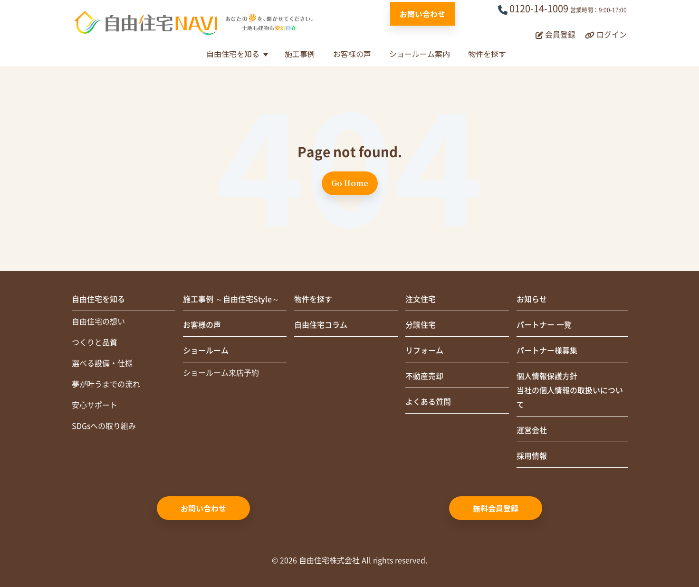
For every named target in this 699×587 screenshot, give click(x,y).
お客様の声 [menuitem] (202, 325)
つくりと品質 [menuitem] (94, 342)
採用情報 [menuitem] (532, 456)
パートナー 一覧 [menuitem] (544, 325)
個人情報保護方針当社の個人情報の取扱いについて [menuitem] (570, 390)
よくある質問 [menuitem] (428, 402)
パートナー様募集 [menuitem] (547, 350)
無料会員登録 (495, 508)
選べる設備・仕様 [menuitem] (102, 363)
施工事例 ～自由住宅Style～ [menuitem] (231, 299)
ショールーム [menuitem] (206, 350)
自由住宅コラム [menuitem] (320, 325)
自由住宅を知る (232, 53)
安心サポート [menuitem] (94, 405)
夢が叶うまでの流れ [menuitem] (106, 384)
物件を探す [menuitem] (313, 299)
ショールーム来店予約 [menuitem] (221, 373)
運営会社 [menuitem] (532, 430)
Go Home (349, 183)
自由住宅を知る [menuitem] (98, 299)
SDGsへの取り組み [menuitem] (104, 426)
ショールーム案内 (419, 53)
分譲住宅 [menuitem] (420, 325)
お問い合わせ (422, 13)
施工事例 (300, 53)
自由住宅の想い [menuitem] (98, 321)
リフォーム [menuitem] (424, 350)
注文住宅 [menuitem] (420, 299)
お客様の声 (352, 53)
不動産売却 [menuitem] (424, 376)
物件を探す (487, 53)
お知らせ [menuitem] (532, 299)
